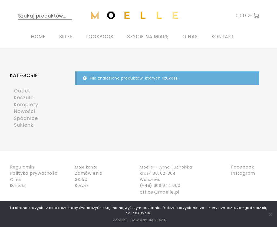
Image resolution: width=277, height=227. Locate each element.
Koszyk (81, 185)
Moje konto (86, 167)
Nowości (22, 111)
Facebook (241, 167)
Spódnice (23, 118)
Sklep (66, 36)
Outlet (19, 90)
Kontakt (223, 36)
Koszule (21, 97)
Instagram (241, 173)
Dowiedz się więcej (148, 220)
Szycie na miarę (148, 36)
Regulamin (21, 167)
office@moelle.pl (157, 191)
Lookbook (99, 36)
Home (38, 36)
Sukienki (21, 125)
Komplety (23, 104)
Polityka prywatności (31, 173)
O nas (190, 36)
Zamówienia (87, 173)
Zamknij (120, 220)
